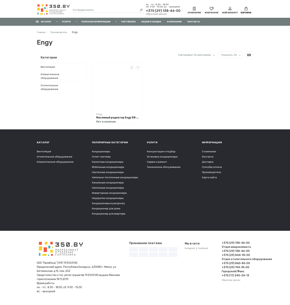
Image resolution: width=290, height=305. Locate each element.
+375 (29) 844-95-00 (236, 257)
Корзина (246, 10)
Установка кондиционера (162, 158)
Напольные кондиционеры (108, 189)
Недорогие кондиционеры (108, 200)
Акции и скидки (151, 23)
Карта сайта (209, 179)
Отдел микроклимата (236, 248)
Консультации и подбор (161, 153)
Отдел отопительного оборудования (237, 261)
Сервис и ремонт (157, 163)
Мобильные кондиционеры (108, 168)
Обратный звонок (156, 14)
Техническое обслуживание (164, 168)
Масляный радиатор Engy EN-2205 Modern (118, 119)
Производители (211, 174)
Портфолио (128, 23)
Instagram (190, 250)
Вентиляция (48, 68)
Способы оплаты (212, 168)
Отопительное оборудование (49, 89)
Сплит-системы (101, 158)
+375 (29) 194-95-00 (235, 269)
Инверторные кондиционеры (109, 194)
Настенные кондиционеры (108, 174)
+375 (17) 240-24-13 (235, 277)
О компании (174, 23)
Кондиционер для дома (106, 210)
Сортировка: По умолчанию (194, 56)
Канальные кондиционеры (108, 184)
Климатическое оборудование (50, 78)
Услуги (66, 23)
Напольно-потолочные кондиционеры (115, 179)
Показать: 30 (229, 56)
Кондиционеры (101, 153)
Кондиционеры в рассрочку (108, 205)
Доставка (207, 163)
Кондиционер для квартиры (108, 215)
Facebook (205, 250)
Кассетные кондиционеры (107, 163)
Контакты (193, 23)
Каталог (43, 23)
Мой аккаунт (230, 10)
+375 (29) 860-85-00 (236, 265)
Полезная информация (95, 23)
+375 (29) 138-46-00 (163, 11)
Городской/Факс (233, 273)
